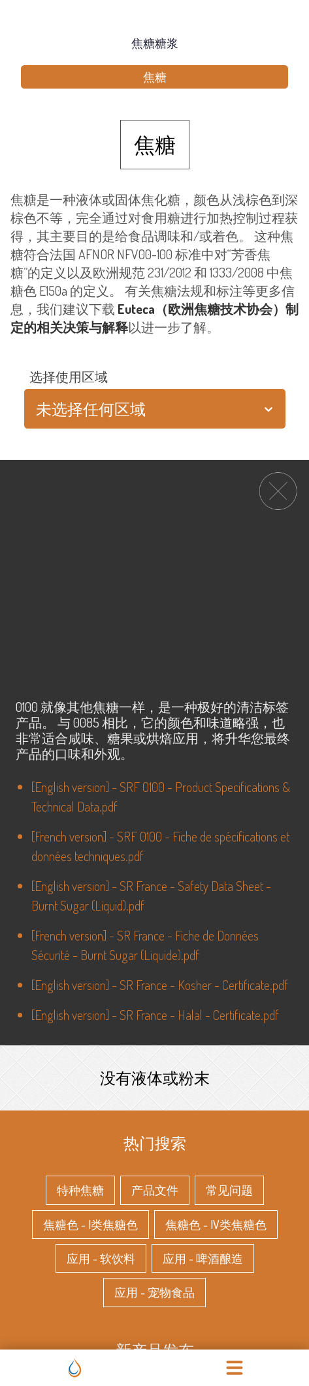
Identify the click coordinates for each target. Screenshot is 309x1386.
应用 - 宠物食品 (154, 1291)
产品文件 (154, 1188)
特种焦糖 (80, 1188)
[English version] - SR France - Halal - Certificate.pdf (155, 1014)
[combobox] (37, 409)
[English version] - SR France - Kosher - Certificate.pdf (159, 984)
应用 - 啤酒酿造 (203, 1257)
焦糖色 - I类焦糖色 (90, 1223)
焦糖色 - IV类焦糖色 (216, 1223)
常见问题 (229, 1188)
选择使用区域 (68, 376)
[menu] (234, 1367)
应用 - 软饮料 (101, 1257)
